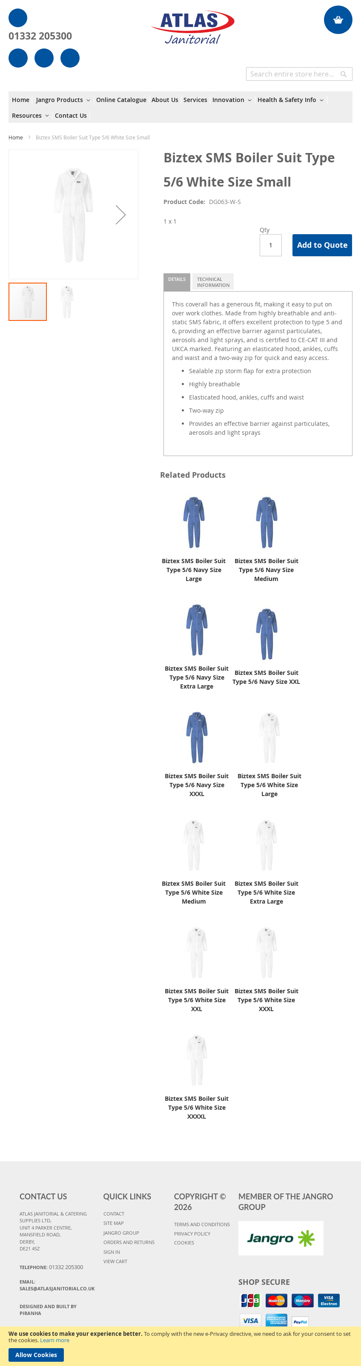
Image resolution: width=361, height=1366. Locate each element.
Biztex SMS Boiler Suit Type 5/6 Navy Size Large (194, 570)
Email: (57, 1285)
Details (177, 279)
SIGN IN (111, 1252)
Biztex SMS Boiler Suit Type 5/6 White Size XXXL (266, 1000)
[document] (180, 1346)
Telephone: (51, 1267)
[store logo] (192, 22)
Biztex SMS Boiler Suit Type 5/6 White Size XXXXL (197, 1107)
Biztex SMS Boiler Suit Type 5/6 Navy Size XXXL (197, 785)
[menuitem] (22, 100)
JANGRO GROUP (121, 1233)
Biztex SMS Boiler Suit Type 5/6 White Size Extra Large (266, 892)
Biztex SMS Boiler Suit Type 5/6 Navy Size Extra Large (197, 677)
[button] (121, 214)
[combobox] (299, 74)
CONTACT (113, 1213)
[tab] (176, 282)
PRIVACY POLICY (192, 1233)
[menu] (180, 107)
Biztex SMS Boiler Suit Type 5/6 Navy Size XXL (266, 677)
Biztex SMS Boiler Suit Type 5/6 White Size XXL (197, 1000)
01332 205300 (40, 36)
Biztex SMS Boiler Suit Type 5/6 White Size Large (269, 785)
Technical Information (213, 282)
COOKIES (184, 1242)
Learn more (54, 1340)
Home (16, 137)
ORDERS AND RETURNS (129, 1242)
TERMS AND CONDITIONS (202, 1224)
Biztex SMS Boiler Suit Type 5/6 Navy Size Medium (266, 570)
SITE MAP (113, 1223)
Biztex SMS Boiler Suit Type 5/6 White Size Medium (194, 892)
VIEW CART (115, 1261)
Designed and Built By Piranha (48, 1310)
